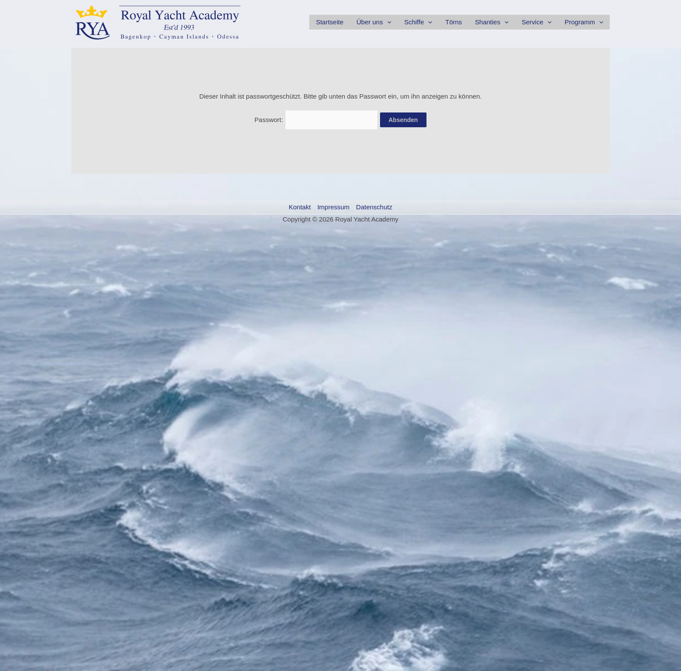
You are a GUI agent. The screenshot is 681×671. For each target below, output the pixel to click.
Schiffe (418, 22)
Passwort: (316, 119)
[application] (387, 22)
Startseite (329, 22)
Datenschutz (374, 207)
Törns (453, 22)
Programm (584, 22)
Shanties (492, 22)
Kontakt (300, 207)
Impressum (333, 207)
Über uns (374, 22)
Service (537, 22)
